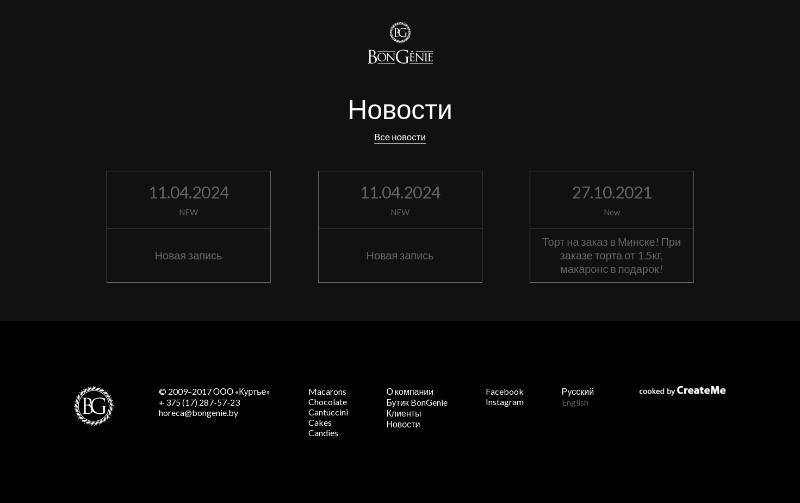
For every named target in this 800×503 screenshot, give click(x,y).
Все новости (400, 136)
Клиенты (403, 413)
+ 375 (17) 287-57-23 (199, 402)
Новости (403, 424)
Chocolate (327, 401)
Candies (323, 432)
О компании (409, 391)
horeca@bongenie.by (198, 412)
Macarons (327, 391)
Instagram (505, 401)
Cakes (320, 422)
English (575, 402)
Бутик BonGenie (416, 402)
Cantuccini (328, 412)
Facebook (505, 391)
